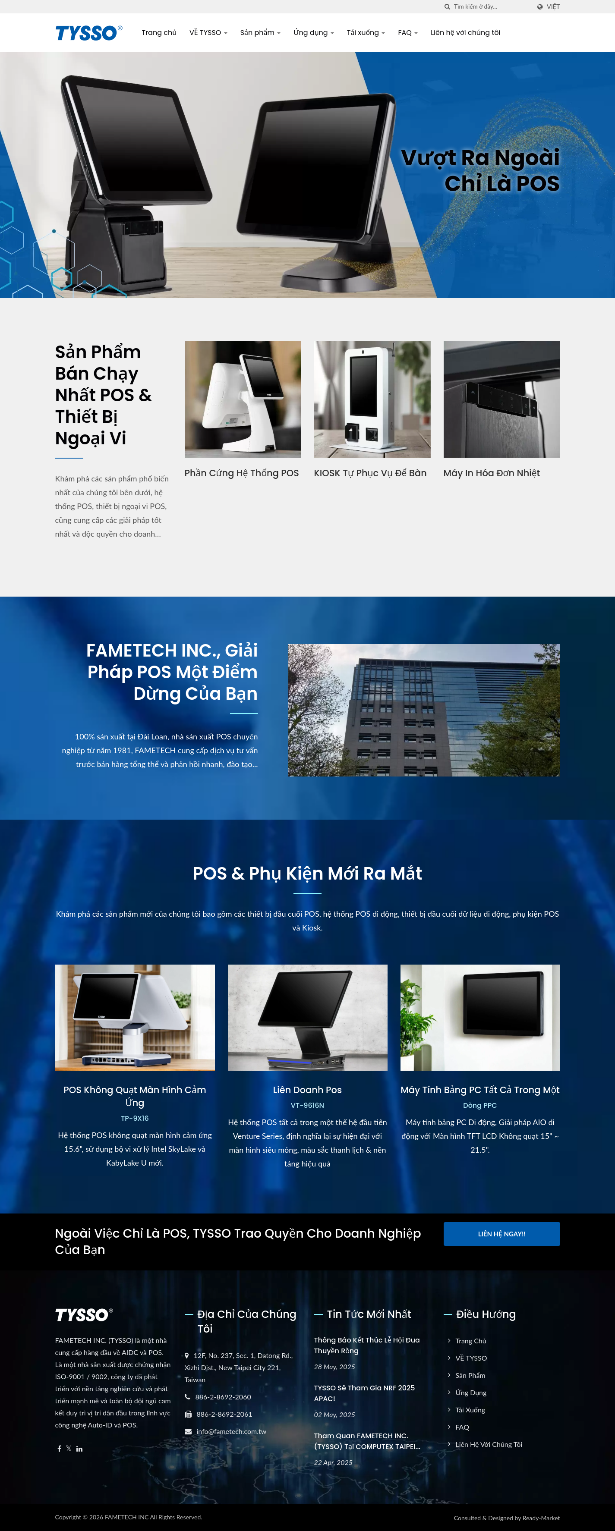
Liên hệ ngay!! (502, 1234)
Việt (553, 6)
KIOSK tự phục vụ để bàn (370, 473)
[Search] (492, 7)
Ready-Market (541, 1518)
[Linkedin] (79, 1449)
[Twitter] (69, 1449)
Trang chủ (159, 33)
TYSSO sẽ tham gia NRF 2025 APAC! (364, 1393)
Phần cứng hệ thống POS (242, 473)
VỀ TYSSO (208, 33)
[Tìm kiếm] (447, 7)
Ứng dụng (313, 33)
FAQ (408, 33)
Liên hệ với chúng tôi (465, 33)
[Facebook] (59, 1449)
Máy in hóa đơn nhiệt (492, 473)
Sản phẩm (260, 33)
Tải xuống (366, 33)
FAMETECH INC (126, 1517)
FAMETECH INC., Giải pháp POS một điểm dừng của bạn (172, 672)
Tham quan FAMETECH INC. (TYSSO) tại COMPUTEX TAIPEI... (367, 1441)
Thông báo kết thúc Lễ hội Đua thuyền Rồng (367, 1345)
